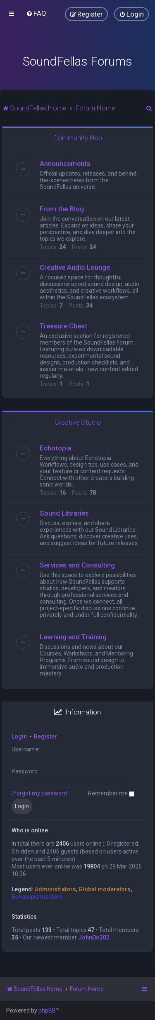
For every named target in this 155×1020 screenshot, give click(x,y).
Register (45, 736)
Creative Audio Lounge (75, 267)
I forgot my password (39, 793)
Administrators (55, 889)
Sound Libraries (64, 513)
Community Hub (77, 138)
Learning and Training (73, 637)
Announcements (65, 163)
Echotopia (56, 448)
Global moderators (105, 889)
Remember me (111, 793)
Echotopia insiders (37, 896)
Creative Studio (78, 422)
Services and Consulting (77, 565)
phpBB (47, 1010)
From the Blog (62, 209)
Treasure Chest (63, 326)
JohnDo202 (94, 937)
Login (19, 736)
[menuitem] (36, 13)
